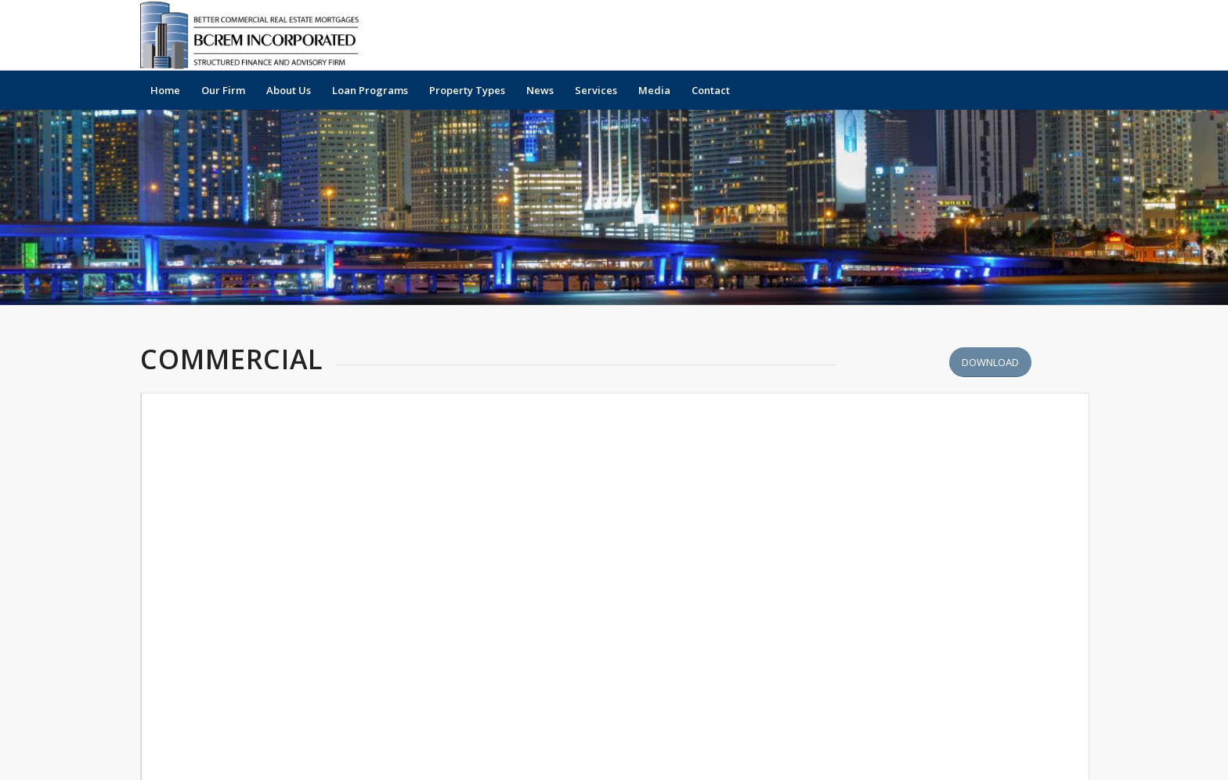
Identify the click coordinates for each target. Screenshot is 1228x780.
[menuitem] (165, 90)
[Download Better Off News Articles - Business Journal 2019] (990, 362)
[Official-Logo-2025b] (254, 35)
